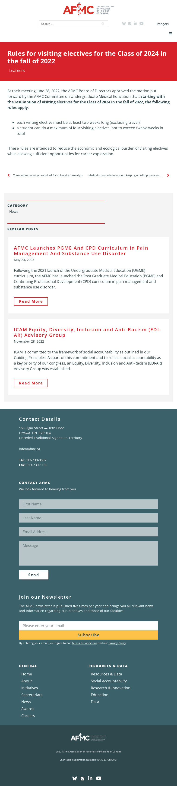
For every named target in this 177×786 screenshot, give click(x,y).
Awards (27, 708)
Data (95, 701)
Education (99, 695)
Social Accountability (109, 681)
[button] (170, 34)
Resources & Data (106, 674)
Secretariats (31, 695)
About (26, 681)
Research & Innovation (110, 688)
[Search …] (67, 23)
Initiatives (29, 688)
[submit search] (103, 24)
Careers (28, 715)
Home (26, 674)
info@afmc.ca (29, 449)
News (26, 701)
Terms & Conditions (84, 643)
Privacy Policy (117, 643)
